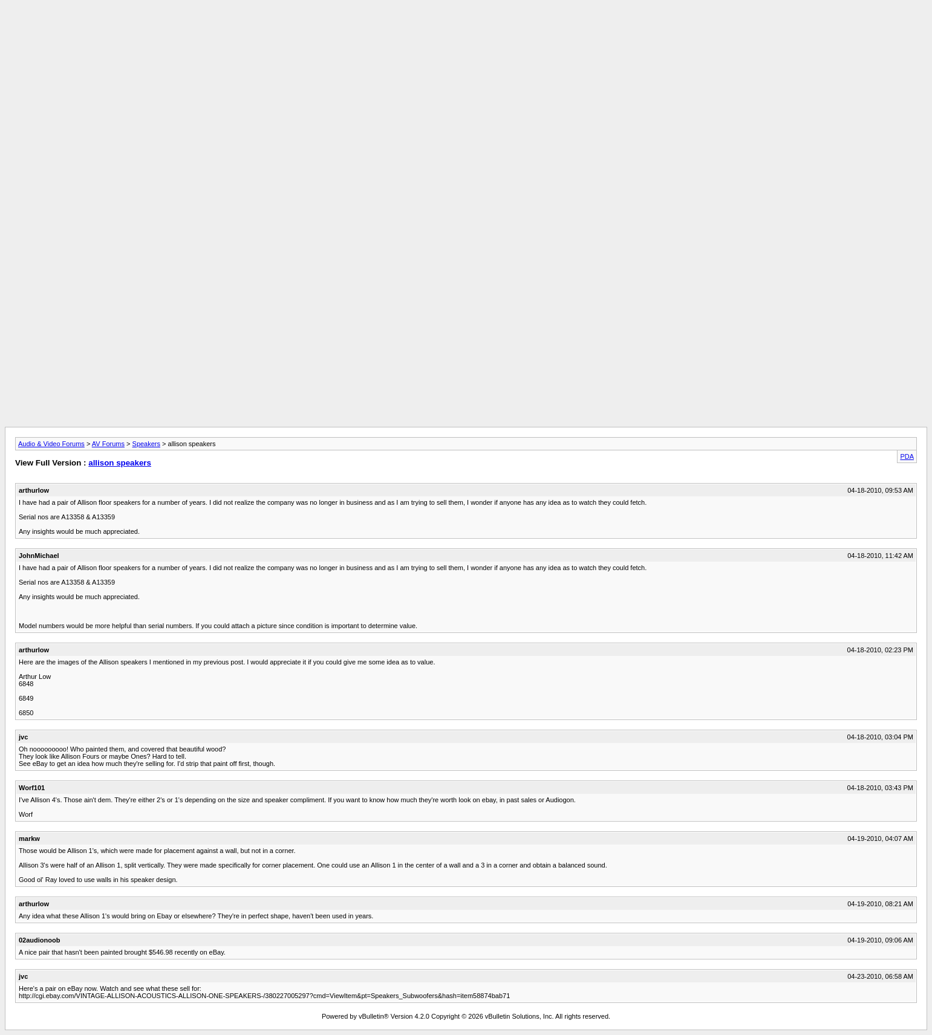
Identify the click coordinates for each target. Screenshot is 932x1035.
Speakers (146, 443)
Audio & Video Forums (51, 443)
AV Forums (108, 443)
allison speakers (119, 462)
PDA (907, 456)
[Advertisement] (466, 32)
